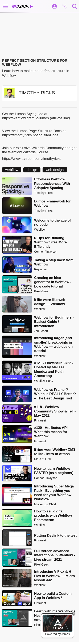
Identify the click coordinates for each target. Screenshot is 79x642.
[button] (65, 6)
